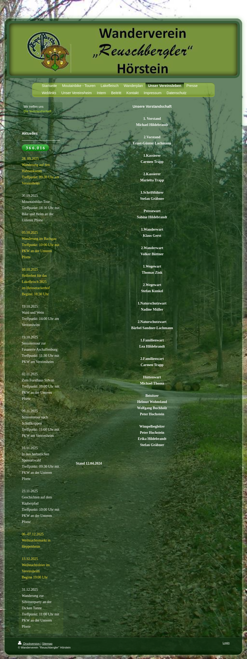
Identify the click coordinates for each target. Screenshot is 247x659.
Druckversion (29, 643)
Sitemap (47, 643)
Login (226, 642)
